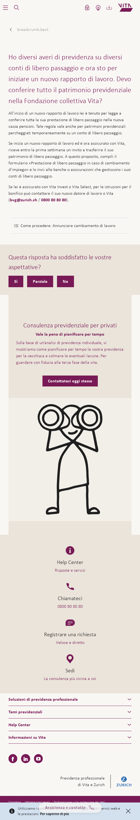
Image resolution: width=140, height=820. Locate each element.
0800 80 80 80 (53, 200)
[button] (5, 7)
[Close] (128, 811)
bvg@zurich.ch (23, 200)
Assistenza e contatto (70, 809)
